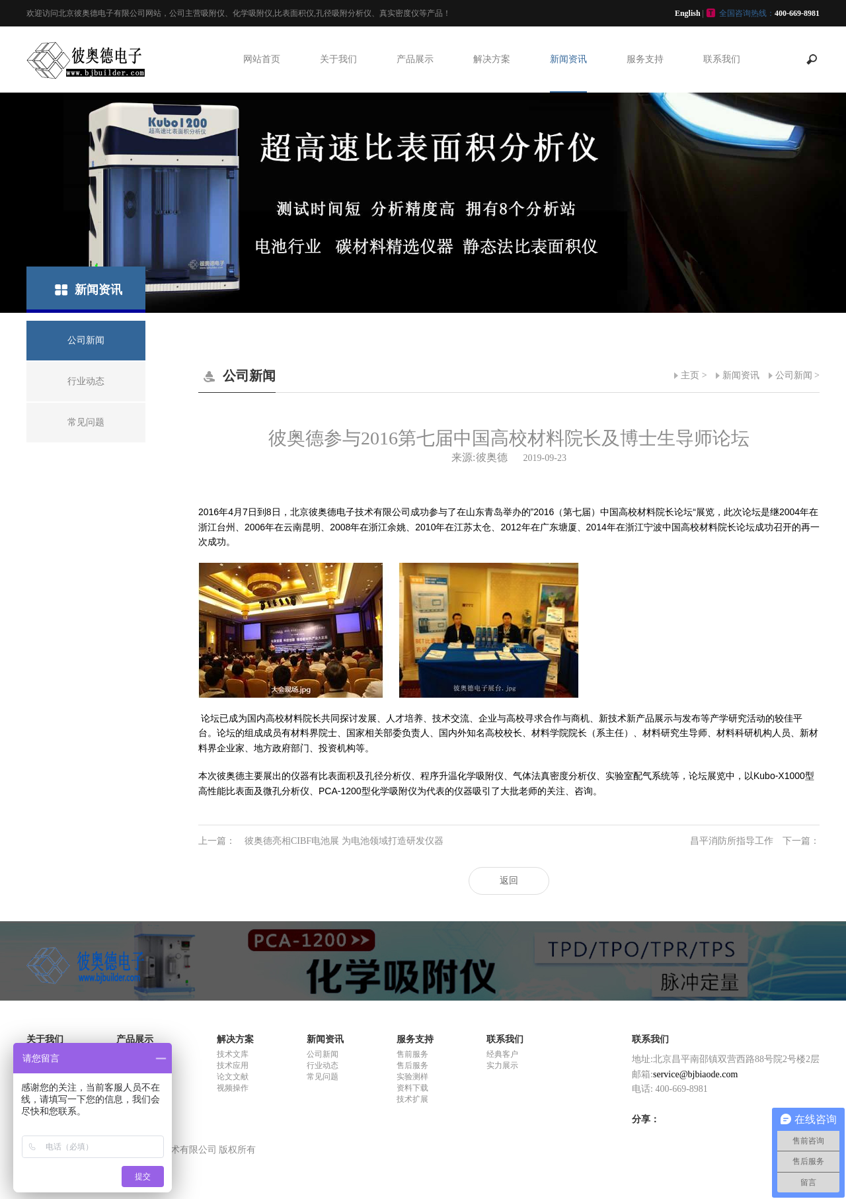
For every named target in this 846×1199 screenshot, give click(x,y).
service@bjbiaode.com (695, 1074)
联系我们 (721, 59)
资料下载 (412, 1088)
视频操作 (233, 1088)
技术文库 (233, 1054)
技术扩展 (412, 1099)
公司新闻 (793, 375)
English (688, 13)
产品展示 (415, 59)
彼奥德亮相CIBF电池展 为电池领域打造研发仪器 (320, 841)
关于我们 (338, 59)
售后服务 (412, 1065)
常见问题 (322, 1076)
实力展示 (502, 1065)
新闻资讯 (568, 59)
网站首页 (261, 59)
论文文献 (233, 1076)
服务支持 (645, 59)
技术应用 (233, 1065)
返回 (509, 881)
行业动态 (322, 1065)
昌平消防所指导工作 (755, 841)
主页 (690, 375)
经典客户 (502, 1054)
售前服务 (412, 1054)
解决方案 (491, 59)
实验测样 (412, 1076)
